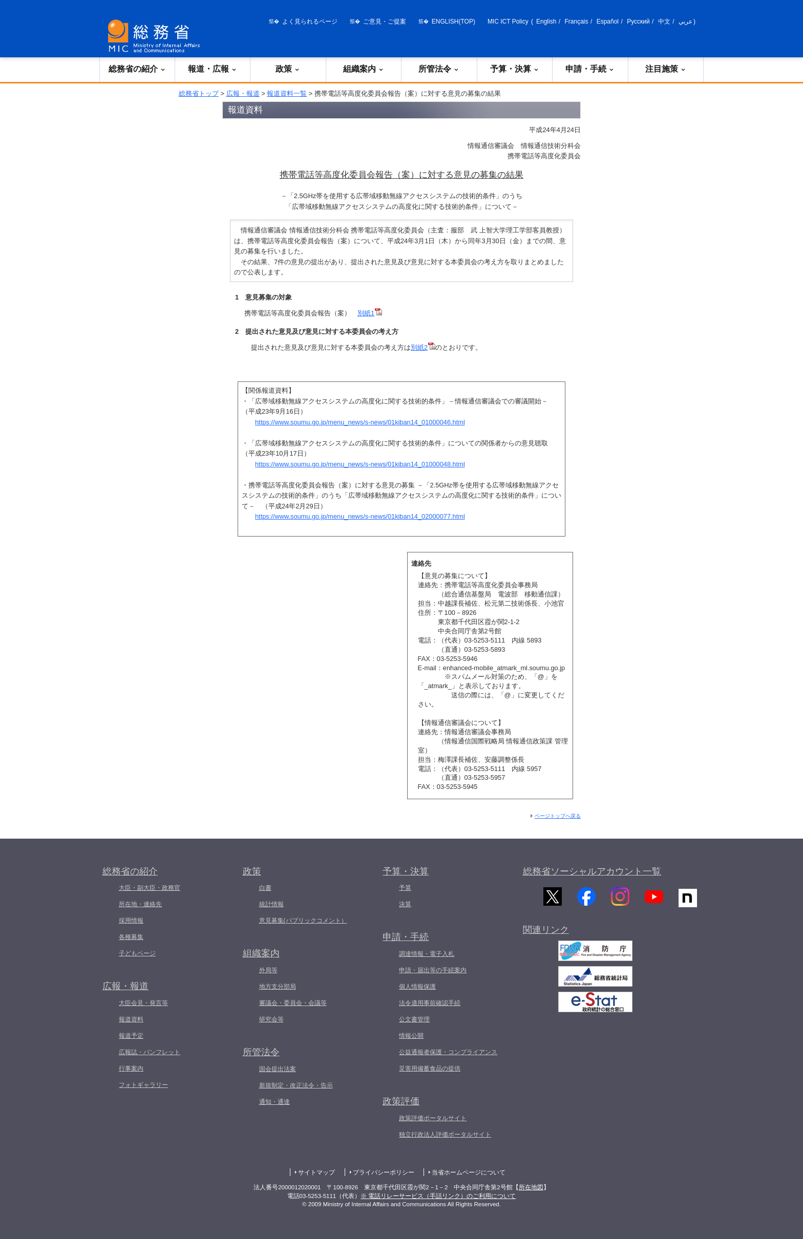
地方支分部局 (277, 986)
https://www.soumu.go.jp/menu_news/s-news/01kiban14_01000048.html (360, 464)
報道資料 (131, 1019)
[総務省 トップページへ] (156, 36)
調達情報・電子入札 (426, 953)
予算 (405, 887)
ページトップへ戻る (558, 816)
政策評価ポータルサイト (433, 1118)
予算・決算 (514, 69)
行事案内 (131, 1068)
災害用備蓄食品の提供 (429, 1068)
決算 (405, 904)
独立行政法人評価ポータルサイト (445, 1134)
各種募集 (131, 937)
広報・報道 (243, 93)
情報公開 (411, 1035)
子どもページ (137, 953)
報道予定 (131, 1035)
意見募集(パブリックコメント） (303, 920)
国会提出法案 (277, 1069)
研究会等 (271, 1019)
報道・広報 (212, 69)
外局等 (268, 970)
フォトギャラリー (143, 1084)
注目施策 (665, 69)
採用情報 (131, 920)
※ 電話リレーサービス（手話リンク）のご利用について (438, 1196)
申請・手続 (590, 69)
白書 (265, 887)
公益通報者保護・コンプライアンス (448, 1052)
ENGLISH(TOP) (453, 21)
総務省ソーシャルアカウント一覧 (592, 871)
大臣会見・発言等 (143, 1003)
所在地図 (531, 1187)
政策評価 (401, 1101)
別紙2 (423, 347)
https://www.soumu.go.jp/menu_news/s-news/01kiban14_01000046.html (360, 422)
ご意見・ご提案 (384, 21)
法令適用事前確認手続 (429, 1003)
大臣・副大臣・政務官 (149, 887)
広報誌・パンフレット (149, 1052)
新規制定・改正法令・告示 (296, 1085)
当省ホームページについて (468, 1172)
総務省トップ (199, 93)
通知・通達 (274, 1101)
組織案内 (363, 69)
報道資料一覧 (287, 93)
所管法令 (438, 69)
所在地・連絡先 (140, 904)
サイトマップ (316, 1172)
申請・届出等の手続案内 (433, 970)
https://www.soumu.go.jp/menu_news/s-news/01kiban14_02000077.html (360, 516)
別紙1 (369, 313)
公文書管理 (414, 1019)
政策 (288, 69)
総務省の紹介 (137, 69)
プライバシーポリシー (383, 1172)
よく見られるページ (309, 21)
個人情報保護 (417, 986)
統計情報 (271, 904)
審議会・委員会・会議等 (293, 1003)
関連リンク (546, 936)
